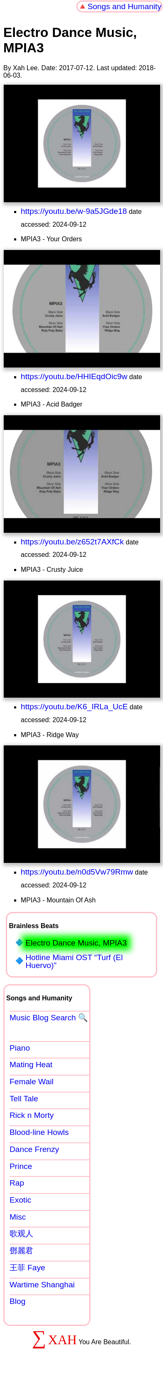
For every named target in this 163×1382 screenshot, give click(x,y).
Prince (21, 1166)
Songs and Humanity (124, 6)
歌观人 (21, 1233)
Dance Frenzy (34, 1149)
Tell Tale (24, 1098)
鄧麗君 (21, 1250)
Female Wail (32, 1081)
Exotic (20, 1200)
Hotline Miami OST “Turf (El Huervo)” (74, 961)
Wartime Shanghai (42, 1284)
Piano (20, 1048)
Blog (17, 1301)
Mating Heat (31, 1064)
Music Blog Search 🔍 (49, 1017)
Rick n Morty (32, 1115)
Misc (18, 1217)
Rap (17, 1183)
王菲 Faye (27, 1267)
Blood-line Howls (39, 1132)
